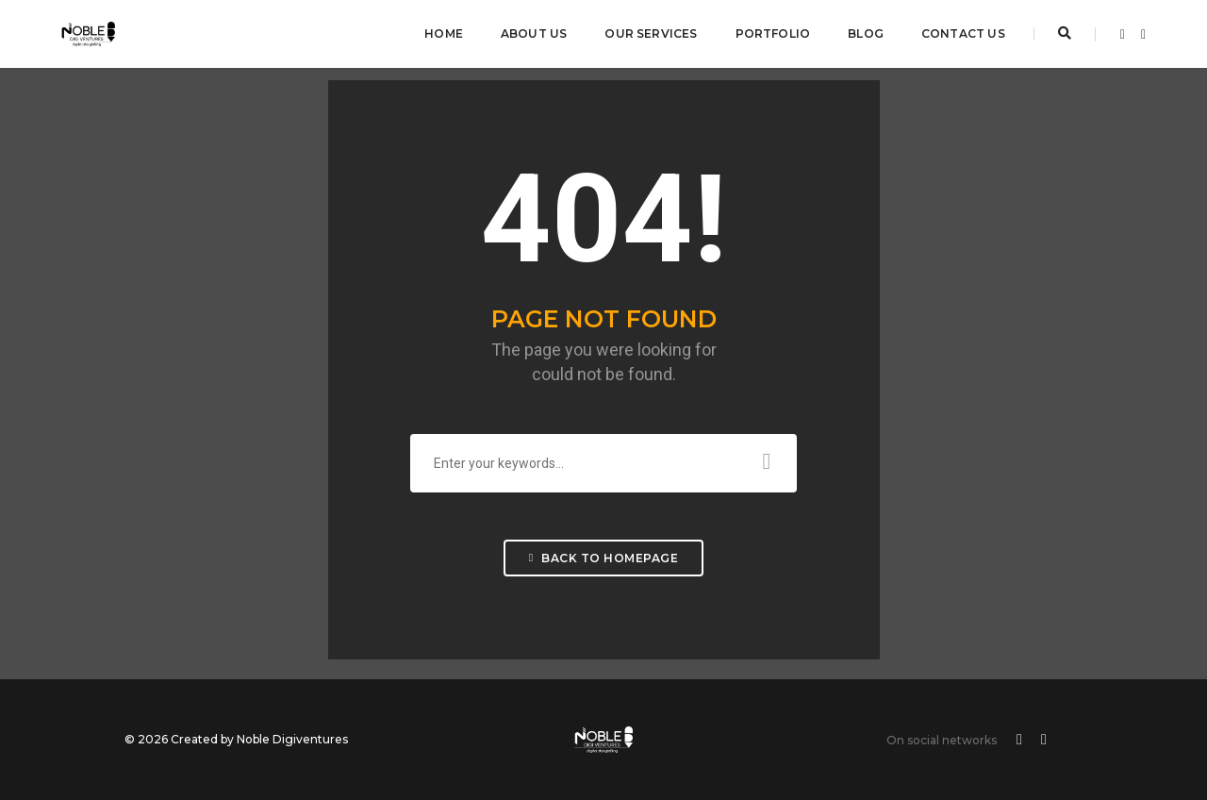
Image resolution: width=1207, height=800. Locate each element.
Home (443, 33)
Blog (866, 33)
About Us (534, 33)
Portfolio (773, 33)
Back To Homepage (603, 558)
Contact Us (963, 33)
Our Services (650, 33)
